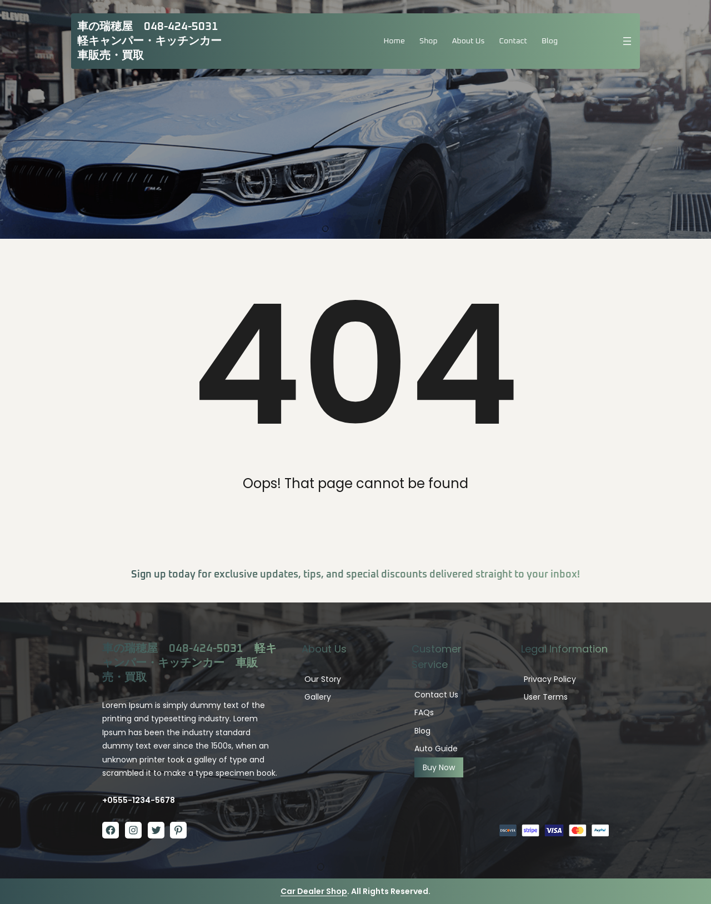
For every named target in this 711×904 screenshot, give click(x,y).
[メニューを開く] (627, 41)
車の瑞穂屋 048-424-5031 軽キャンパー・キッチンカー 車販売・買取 (155, 41)
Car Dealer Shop (314, 891)
